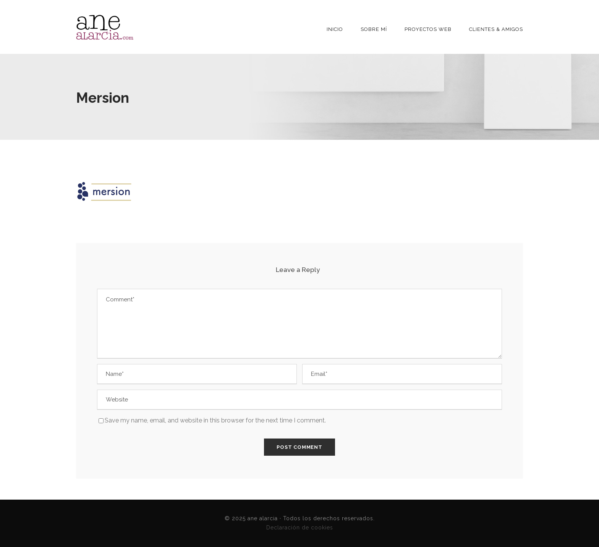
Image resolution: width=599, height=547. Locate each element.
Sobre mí (374, 29)
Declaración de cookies (299, 527)
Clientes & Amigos (496, 29)
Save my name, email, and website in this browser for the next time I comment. (215, 420)
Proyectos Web (428, 29)
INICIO (335, 29)
